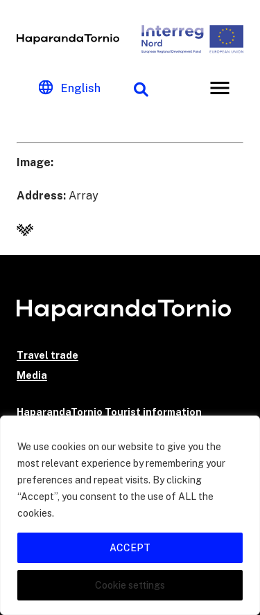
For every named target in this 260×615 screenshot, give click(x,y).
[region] (130, 515)
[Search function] (140, 88)
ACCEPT (130, 547)
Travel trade (47, 355)
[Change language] (69, 88)
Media (32, 375)
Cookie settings (130, 585)
